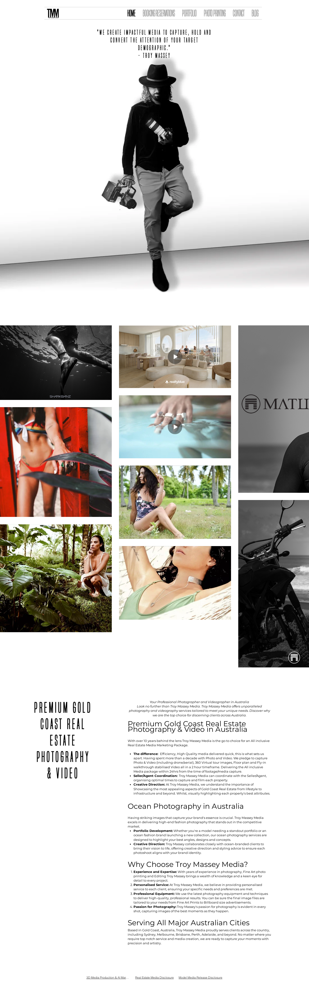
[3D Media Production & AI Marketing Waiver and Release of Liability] (108, 977)
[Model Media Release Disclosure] (200, 977)
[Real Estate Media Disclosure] (154, 977)
